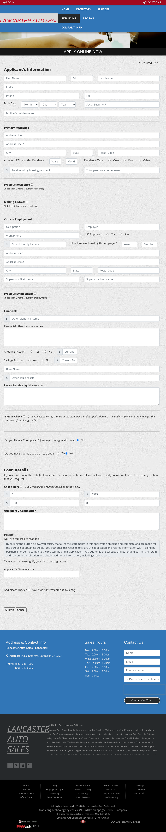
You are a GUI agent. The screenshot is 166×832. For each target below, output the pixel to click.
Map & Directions (111, 793)
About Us (26, 789)
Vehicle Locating (83, 789)
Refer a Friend (26, 797)
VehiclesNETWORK (81, 810)
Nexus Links (139, 793)
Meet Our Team (26, 793)
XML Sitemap (139, 789)
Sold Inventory (111, 797)
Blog (55, 785)
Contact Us (111, 789)
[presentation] (82, 600)
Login (8, 2)
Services (103, 9)
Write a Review (111, 785)
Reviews (88, 18)
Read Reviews (82, 797)
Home (65, 9)
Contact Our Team (142, 700)
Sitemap (140, 785)
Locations (152, 2)
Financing (68, 18)
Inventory (83, 9)
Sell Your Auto (83, 785)
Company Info (71, 27)
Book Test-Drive (54, 797)
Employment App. (54, 789)
